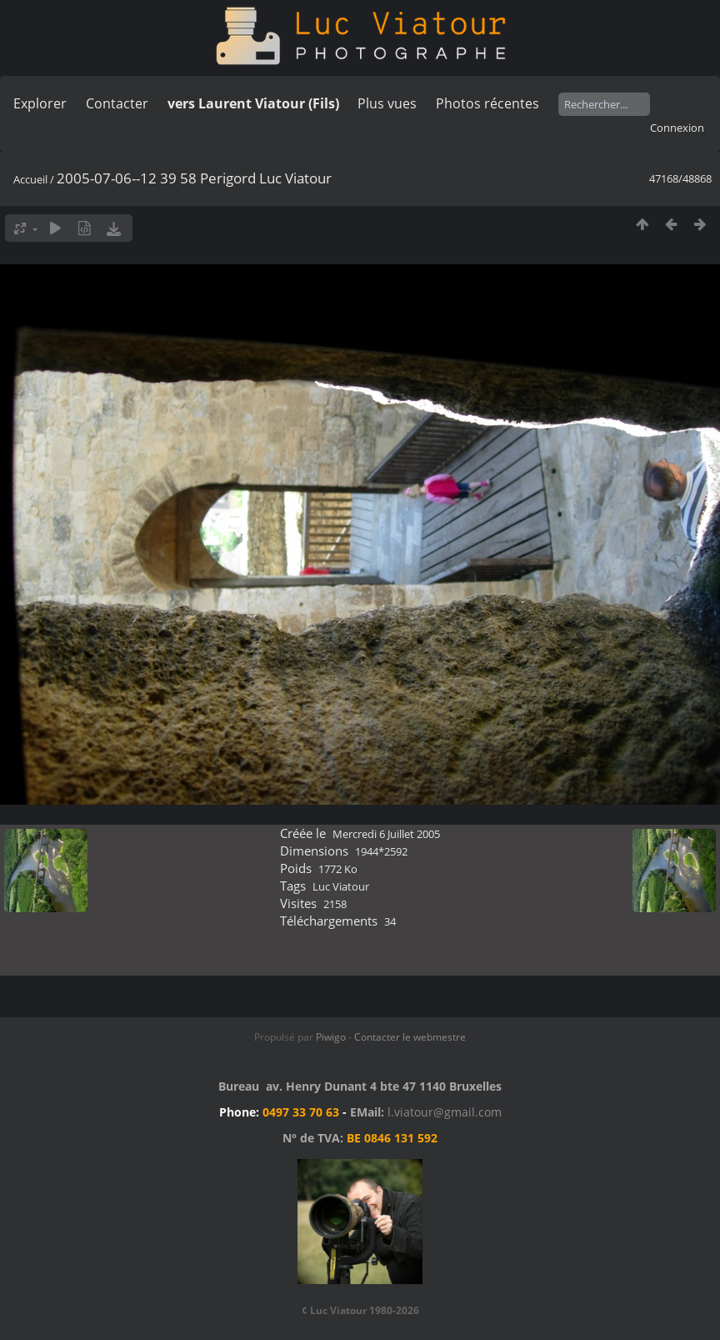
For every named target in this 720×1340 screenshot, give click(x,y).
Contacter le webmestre (410, 1037)
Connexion (677, 127)
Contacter (117, 103)
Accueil (30, 179)
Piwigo (331, 1037)
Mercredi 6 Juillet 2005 (386, 833)
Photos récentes (487, 103)
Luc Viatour (340, 886)
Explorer (40, 103)
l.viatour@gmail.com (445, 1112)
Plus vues (387, 103)
